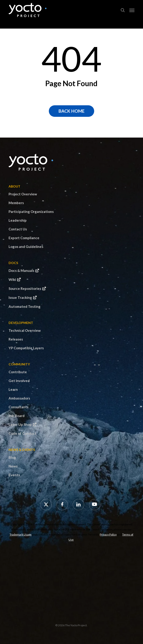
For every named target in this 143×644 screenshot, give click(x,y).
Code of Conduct (22, 433)
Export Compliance (24, 238)
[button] (131, 10)
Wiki (12, 279)
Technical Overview (25, 330)
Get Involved (19, 381)
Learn (13, 389)
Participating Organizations (31, 211)
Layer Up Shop (20, 424)
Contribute (18, 372)
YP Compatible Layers (26, 348)
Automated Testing (24, 306)
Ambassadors (19, 398)
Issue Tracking (20, 297)
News (13, 466)
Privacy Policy (108, 534)
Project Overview (23, 194)
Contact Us (18, 229)
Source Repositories (25, 288)
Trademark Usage (20, 534)
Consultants (18, 407)
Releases (16, 339)
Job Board (17, 416)
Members (16, 203)
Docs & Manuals (21, 270)
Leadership (18, 220)
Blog (12, 457)
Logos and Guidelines (26, 246)
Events (14, 475)
